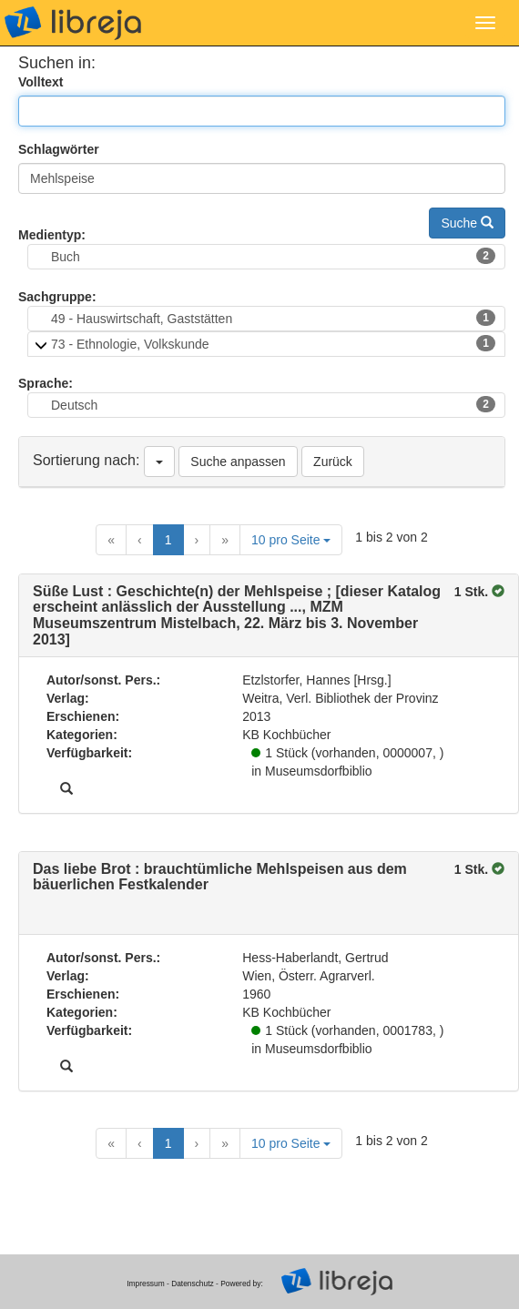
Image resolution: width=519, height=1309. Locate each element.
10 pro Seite (291, 540)
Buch (273, 256)
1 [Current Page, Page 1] (168, 540)
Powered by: (241, 1283)
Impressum (145, 1283)
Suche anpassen (237, 461)
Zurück (332, 461)
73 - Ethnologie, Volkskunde (273, 343)
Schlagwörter (58, 149)
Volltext (41, 82)
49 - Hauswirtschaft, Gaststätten (273, 317)
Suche (467, 223)
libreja (73, 23)
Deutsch (273, 404)
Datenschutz (192, 1283)
